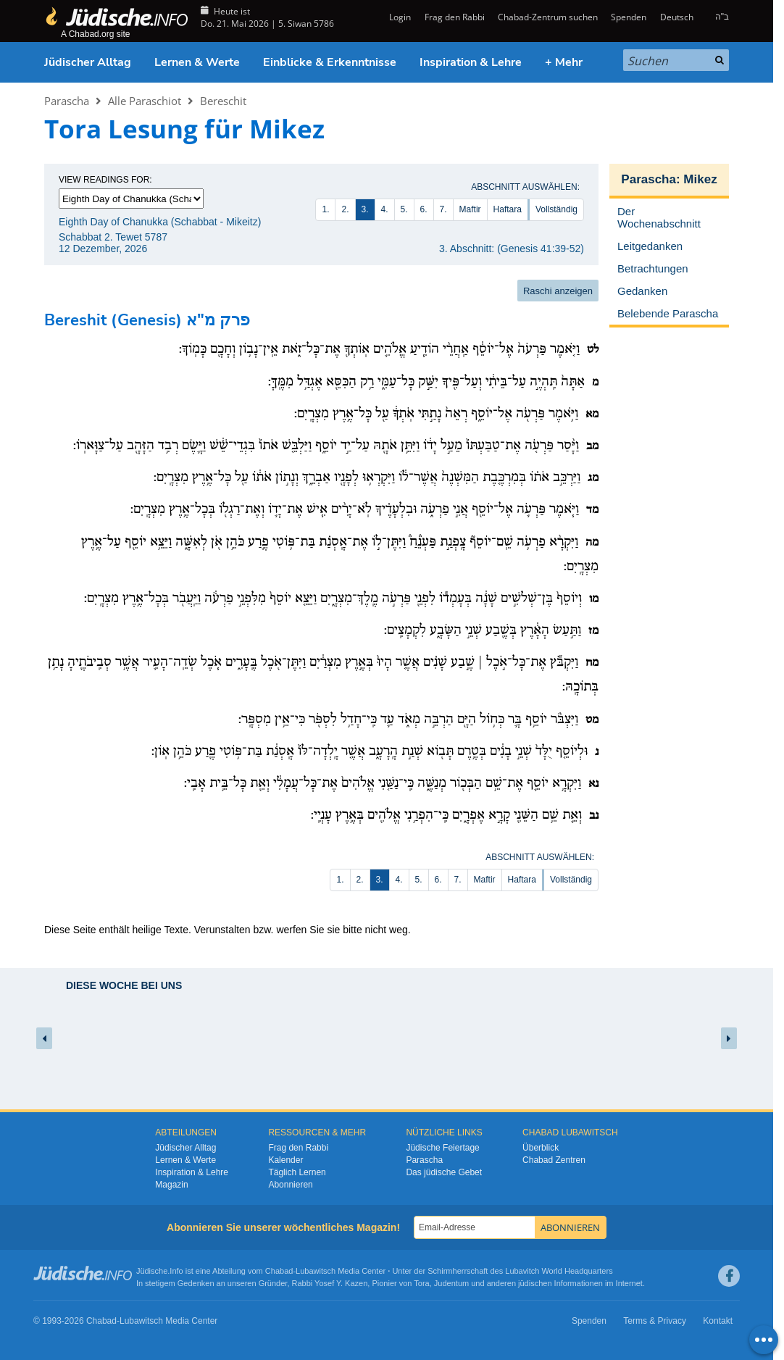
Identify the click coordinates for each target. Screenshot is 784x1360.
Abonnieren (290, 1185)
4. (384, 209)
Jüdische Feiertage (442, 1148)
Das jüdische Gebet (444, 1172)
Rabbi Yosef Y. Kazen (330, 1283)
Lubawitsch (315, 1271)
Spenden (628, 17)
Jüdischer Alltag (87, 62)
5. (404, 209)
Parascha (66, 100)
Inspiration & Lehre (471, 62)
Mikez (700, 179)
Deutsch (676, 17)
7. (443, 209)
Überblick (540, 1148)
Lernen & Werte (197, 62)
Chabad (279, 1271)
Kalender (285, 1160)
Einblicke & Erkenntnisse (329, 62)
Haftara (507, 209)
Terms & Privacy (654, 1321)
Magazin (171, 1185)
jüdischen (534, 1283)
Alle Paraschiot (144, 100)
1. (325, 209)
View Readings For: (105, 180)
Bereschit (223, 100)
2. (345, 209)
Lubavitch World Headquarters (558, 1271)
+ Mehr (564, 62)
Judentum (451, 1283)
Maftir (470, 209)
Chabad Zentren (553, 1160)
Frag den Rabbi (455, 17)
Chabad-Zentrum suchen (548, 17)
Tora (421, 1283)
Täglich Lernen (296, 1172)
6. (424, 209)
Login (399, 17)
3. (365, 209)
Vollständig (556, 209)
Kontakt (718, 1321)
